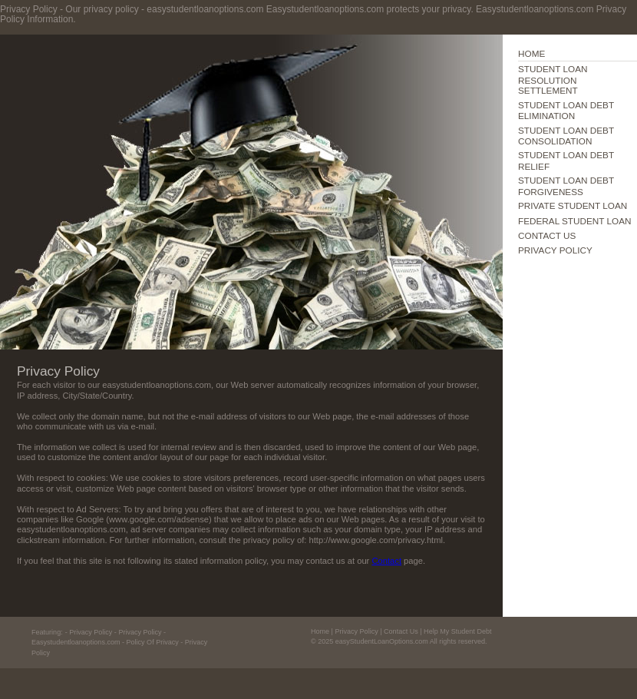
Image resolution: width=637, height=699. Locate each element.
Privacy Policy (356, 631)
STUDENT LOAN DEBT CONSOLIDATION (566, 135)
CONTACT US (547, 235)
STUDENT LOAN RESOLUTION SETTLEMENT (553, 79)
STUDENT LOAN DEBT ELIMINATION (566, 110)
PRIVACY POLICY (555, 250)
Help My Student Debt (457, 631)
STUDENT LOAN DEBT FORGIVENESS (566, 185)
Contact (386, 560)
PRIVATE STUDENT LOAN (572, 205)
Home (320, 631)
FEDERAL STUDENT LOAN (575, 221)
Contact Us (401, 631)
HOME (531, 53)
